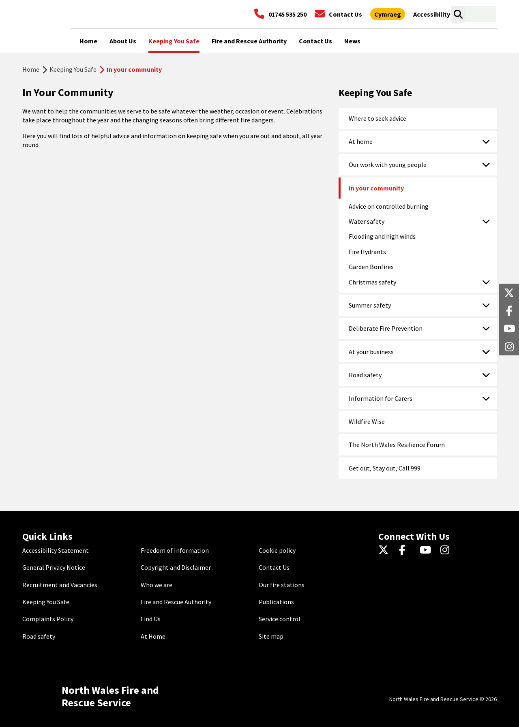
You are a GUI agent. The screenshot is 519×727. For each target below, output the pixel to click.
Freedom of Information (175, 550)
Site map (271, 636)
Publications (276, 602)
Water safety (366, 221)
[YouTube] (427, 550)
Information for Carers (380, 398)
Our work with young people (388, 164)
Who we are (156, 585)
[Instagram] (447, 550)
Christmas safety (372, 282)
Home (30, 69)
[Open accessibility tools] (431, 14)
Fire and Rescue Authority (176, 602)
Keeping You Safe (73, 69)
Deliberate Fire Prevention (385, 328)
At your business (371, 352)
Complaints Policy (47, 619)
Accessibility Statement (55, 550)
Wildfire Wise (367, 421)
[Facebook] (406, 550)
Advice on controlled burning (389, 206)
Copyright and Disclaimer (176, 567)
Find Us (151, 619)
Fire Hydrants (367, 252)
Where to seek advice (377, 118)
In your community (376, 188)
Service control (279, 619)
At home (361, 141)
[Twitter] (385, 550)
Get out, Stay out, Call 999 (384, 468)
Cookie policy (277, 550)
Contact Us (274, 567)
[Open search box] (458, 14)
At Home (153, 636)
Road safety (365, 375)
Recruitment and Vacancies (59, 585)
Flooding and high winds (382, 236)
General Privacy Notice (53, 567)
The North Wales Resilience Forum (397, 444)
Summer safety (370, 305)
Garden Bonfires (371, 267)
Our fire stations (282, 585)
